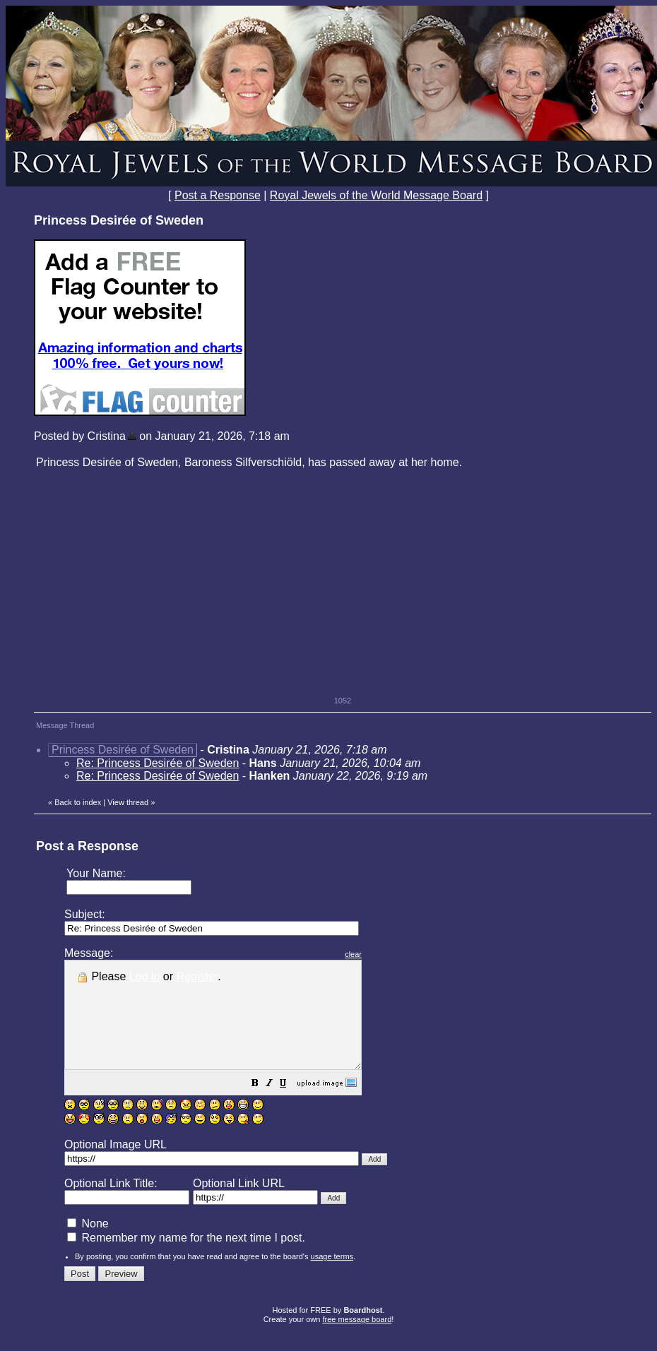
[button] (290, 1106)
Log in (144, 976)
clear (388, 954)
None (88, 1245)
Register (197, 976)
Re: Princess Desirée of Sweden (157, 763)
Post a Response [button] (217, 195)
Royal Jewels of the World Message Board (376, 195)
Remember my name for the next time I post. (186, 1259)
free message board (356, 1340)
